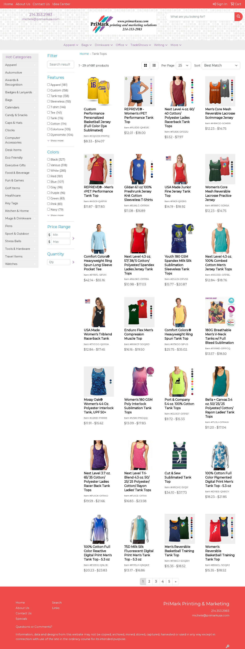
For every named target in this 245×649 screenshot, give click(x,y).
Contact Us (41, 4)
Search (57, 602)
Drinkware (102, 45)
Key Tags (11, 203)
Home (8, 4)
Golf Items (12, 188)
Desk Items (13, 150)
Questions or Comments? (34, 627)
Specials (21, 618)
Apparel (69, 45)
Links (55, 608)
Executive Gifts (15, 165)
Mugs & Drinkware (18, 218)
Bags (84, 45)
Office (120, 45)
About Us (23, 4)
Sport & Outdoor (17, 233)
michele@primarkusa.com (41, 19)
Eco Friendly (14, 157)
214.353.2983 (40, 14)
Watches (11, 264)
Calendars (12, 107)
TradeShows (139, 45)
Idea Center (61, 4)
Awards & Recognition (13, 82)
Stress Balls (13, 241)
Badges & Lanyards (18, 92)
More (174, 45)
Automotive (13, 72)
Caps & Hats (13, 123)
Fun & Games (14, 180)
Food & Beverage (17, 173)
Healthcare (13, 195)
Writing (159, 45)
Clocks (10, 130)
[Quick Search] (200, 16)
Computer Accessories (13, 140)
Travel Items (13, 256)
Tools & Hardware (17, 249)
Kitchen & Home (17, 211)
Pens (8, 226)
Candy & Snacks (16, 115)
